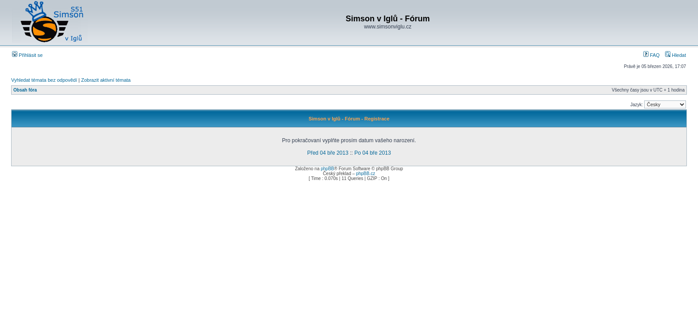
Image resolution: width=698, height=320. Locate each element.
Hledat (675, 55)
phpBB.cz (365, 173)
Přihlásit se (27, 55)
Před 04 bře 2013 (328, 153)
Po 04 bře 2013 (372, 153)
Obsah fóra (25, 90)
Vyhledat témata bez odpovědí (44, 80)
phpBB (327, 168)
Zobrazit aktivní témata (105, 80)
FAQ (651, 55)
